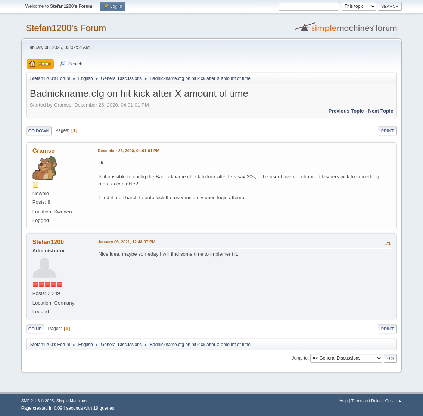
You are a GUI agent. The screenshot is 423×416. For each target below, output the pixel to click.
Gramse (43, 151)
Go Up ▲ (393, 400)
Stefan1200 (48, 242)
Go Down (38, 131)
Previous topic (346, 111)
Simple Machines (71, 400)
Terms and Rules (366, 400)
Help (343, 400)
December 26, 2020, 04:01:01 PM (128, 150)
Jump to (300, 358)
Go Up (35, 329)
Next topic (380, 111)
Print (387, 131)
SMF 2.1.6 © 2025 (37, 400)
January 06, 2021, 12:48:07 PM (127, 242)
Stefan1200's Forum (66, 28)
